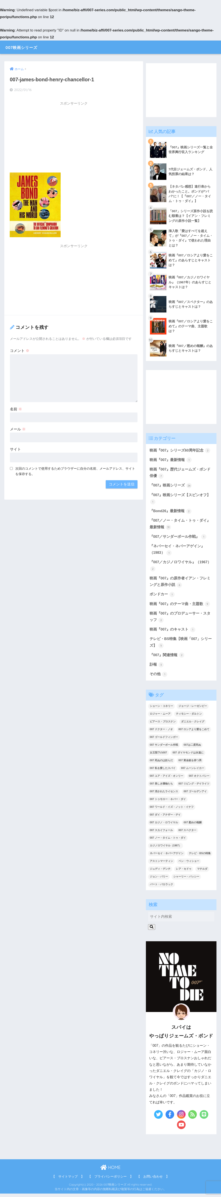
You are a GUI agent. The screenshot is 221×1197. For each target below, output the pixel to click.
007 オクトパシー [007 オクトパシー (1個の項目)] (199, 779)
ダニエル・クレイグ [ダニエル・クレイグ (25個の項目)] (192, 724)
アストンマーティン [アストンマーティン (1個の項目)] (161, 864)
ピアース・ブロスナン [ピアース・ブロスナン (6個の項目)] (163, 724)
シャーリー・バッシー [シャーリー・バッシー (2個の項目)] (186, 880)
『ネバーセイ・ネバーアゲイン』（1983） (177, 551)
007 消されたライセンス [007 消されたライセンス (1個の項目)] (164, 794)
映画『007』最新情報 (171, 460)
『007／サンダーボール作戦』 (178, 538)
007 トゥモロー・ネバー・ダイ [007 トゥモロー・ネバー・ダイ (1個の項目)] (168, 802)
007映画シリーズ (25, 47)
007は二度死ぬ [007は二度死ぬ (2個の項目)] (192, 748)
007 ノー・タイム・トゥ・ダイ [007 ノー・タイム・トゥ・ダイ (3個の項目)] (168, 841)
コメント (19, 351)
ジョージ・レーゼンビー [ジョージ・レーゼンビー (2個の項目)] (192, 709)
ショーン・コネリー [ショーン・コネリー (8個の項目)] (161, 709)
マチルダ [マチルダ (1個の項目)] (202, 872)
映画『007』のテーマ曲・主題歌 (180, 606)
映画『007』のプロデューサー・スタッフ (180, 619)
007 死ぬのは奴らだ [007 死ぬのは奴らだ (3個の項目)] (161, 763)
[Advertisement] (73, 138)
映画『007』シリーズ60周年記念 (180, 451)
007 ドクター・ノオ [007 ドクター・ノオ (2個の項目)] (161, 732)
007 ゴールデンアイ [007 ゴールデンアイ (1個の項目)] (195, 794)
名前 (16, 409)
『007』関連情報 (167, 658)
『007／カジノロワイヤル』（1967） (180, 567)
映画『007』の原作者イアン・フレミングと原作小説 (180, 584)
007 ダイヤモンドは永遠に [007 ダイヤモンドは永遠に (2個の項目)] (187, 756)
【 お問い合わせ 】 (153, 1179)
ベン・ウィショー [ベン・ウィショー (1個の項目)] (188, 864)
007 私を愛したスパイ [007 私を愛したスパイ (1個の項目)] (162, 771)
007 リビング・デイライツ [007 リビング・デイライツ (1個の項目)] (193, 787)
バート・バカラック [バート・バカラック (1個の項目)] (161, 887)
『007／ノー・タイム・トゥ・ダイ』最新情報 (180, 525)
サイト (15, 449)
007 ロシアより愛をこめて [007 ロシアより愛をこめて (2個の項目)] (193, 732)
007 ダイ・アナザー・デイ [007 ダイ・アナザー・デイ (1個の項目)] (165, 817)
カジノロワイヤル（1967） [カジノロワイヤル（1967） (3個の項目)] (166, 848)
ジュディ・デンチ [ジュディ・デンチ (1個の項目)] (160, 872)
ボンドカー (162, 596)
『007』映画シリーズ (171, 486)
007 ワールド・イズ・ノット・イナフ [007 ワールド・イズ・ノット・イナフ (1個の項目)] (172, 810)
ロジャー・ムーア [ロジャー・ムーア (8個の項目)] (160, 717)
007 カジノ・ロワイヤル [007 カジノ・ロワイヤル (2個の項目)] (164, 825)
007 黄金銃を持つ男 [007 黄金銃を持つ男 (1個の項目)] (190, 763)
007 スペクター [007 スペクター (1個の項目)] (187, 833)
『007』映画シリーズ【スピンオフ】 (180, 499)
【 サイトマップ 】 (68, 1179)
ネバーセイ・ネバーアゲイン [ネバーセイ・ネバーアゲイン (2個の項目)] (166, 856)
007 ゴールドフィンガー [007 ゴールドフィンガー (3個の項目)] (164, 740)
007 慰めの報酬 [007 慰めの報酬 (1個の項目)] (193, 825)
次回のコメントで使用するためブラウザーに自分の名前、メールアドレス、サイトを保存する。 (75, 471)
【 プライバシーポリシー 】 (110, 1179)
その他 (158, 677)
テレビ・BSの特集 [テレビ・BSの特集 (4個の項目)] (200, 856)
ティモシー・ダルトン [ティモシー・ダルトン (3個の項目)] (189, 717)
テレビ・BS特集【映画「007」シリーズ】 (181, 645)
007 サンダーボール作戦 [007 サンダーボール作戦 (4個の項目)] (164, 748)
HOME (110, 1170)
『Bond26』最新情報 (171, 512)
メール (18, 429)
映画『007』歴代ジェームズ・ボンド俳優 (180, 474)
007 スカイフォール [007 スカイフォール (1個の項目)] (161, 833)
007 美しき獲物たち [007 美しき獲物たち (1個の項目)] (161, 787)
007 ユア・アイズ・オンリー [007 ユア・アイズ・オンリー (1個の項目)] (166, 779)
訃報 (157, 667)
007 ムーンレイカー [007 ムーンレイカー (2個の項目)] (192, 771)
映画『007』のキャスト (173, 632)
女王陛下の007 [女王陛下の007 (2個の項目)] (158, 756)
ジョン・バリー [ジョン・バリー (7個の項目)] (159, 880)
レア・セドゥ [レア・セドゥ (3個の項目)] (183, 872)
